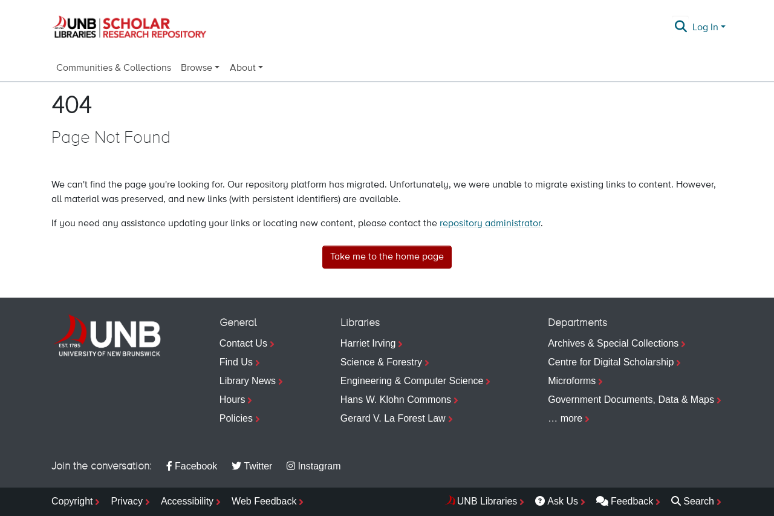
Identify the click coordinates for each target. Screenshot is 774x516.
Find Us (236, 362)
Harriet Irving (368, 343)
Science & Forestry (381, 362)
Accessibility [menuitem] (187, 501)
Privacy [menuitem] (126, 501)
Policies (236, 418)
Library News (248, 381)
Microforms (572, 381)
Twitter (252, 466)
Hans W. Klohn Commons (395, 399)
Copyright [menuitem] (72, 501)
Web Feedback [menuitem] (264, 501)
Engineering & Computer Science (412, 381)
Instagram (313, 466)
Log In (705, 28)
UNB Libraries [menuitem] (487, 501)
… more (565, 418)
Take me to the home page (387, 257)
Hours (233, 399)
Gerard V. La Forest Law (393, 418)
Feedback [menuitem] (624, 501)
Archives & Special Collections (613, 343)
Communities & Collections (113, 68)
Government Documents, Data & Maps (631, 399)
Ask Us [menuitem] (556, 501)
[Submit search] (681, 28)
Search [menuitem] (692, 501)
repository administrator (490, 224)
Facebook (191, 466)
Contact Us (243, 343)
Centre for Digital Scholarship (611, 362)
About (243, 68)
